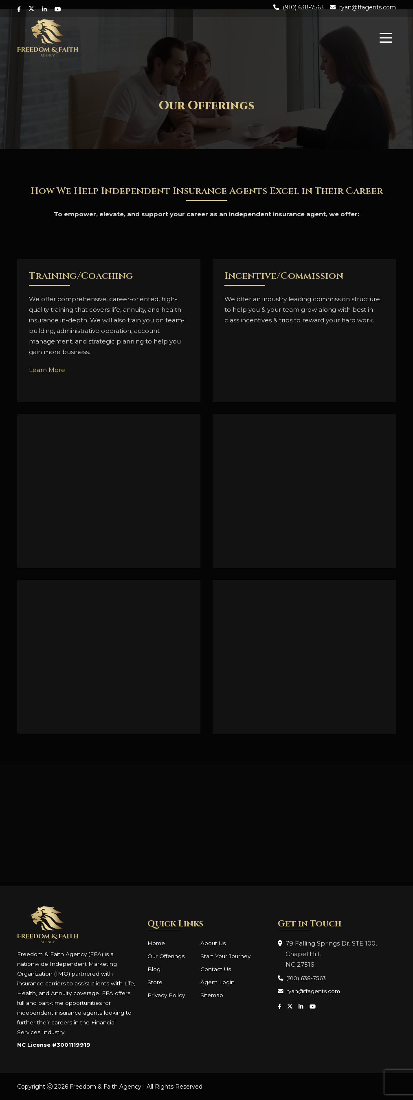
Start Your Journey (225, 956)
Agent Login (217, 982)
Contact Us (215, 969)
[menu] (386, 38)
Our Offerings (166, 956)
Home (156, 943)
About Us (213, 943)
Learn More (47, 373)
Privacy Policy (166, 995)
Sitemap (211, 995)
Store (155, 982)
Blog (153, 969)
